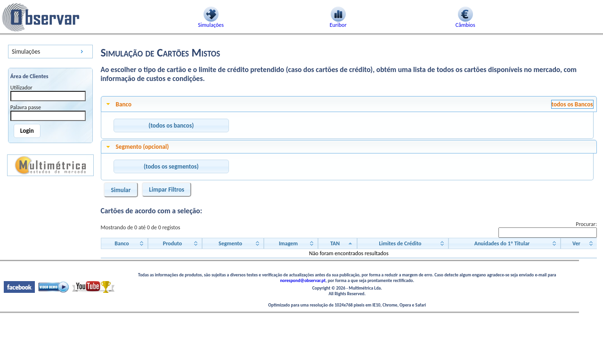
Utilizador (21, 87)
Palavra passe (25, 107)
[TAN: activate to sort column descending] (337, 243)
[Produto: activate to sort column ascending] (175, 243)
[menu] (50, 51)
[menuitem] (50, 51)
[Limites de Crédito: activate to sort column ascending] (402, 243)
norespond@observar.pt (303, 280)
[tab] (349, 104)
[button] (171, 126)
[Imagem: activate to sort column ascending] (291, 243)
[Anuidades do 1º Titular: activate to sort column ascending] (504, 243)
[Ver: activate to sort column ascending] (579, 243)
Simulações (26, 52)
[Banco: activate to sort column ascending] (124, 243)
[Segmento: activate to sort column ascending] (233, 243)
